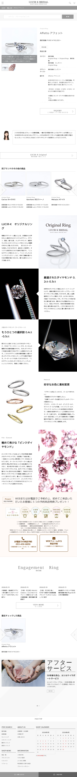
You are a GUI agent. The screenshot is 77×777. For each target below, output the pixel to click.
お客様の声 (20, 734)
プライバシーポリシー (23, 766)
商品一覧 (9, 8)
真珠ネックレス (6, 745)
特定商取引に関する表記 (24, 763)
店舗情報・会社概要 (22, 731)
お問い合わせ (21, 737)
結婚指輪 (4, 734)
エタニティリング (6, 740)
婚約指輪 (4, 731)
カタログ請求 (21, 758)
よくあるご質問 (21, 761)
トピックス (5, 761)
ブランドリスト (6, 758)
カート (74, 3)
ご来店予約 (20, 755)
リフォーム (5, 763)
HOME (3, 8)
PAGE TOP (38, 719)
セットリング (5, 737)
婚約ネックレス (6, 743)
